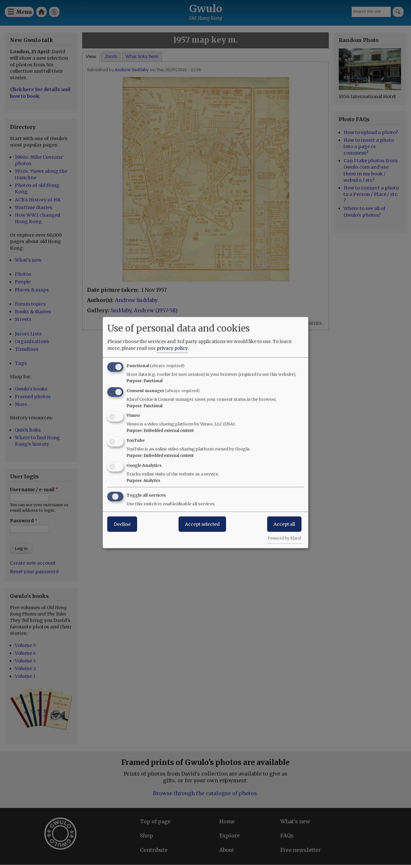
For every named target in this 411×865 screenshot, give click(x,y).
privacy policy (172, 348)
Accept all (284, 524)
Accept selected (202, 524)
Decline (122, 524)
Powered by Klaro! (284, 538)
